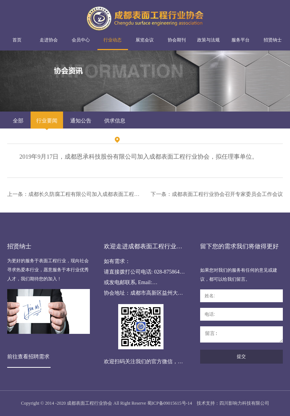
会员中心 (81, 40)
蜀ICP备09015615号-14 (169, 403)
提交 (241, 356)
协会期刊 (177, 40)
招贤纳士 (273, 40)
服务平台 (240, 40)
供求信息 (114, 121)
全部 (18, 121)
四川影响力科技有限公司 (244, 403)
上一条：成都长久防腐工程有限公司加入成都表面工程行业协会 (74, 194)
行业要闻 (46, 121)
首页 (17, 40)
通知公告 (80, 121)
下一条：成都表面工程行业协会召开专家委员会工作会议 (217, 194)
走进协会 (49, 40)
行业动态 (112, 40)
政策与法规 (208, 40)
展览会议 (145, 40)
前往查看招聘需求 (28, 356)
